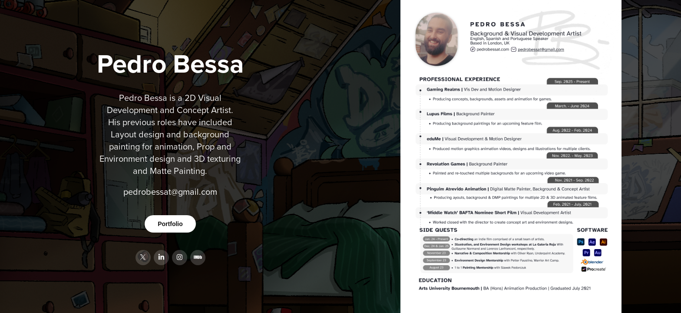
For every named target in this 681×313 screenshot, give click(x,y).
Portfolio (170, 223)
